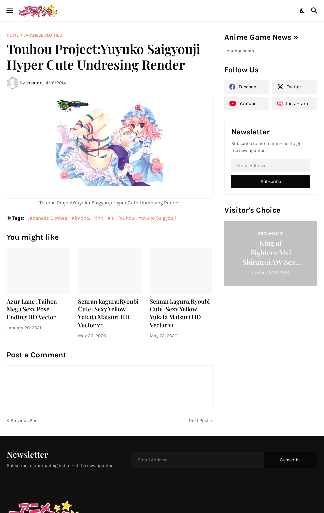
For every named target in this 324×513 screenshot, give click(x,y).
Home (13, 35)
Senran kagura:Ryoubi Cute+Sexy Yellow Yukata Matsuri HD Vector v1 (180, 313)
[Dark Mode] (303, 10)
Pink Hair (103, 218)
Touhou (126, 218)
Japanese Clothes (43, 35)
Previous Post (25, 420)
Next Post (199, 420)
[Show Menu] (9, 10)
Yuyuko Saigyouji (157, 218)
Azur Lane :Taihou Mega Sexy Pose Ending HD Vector (32, 309)
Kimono (80, 218)
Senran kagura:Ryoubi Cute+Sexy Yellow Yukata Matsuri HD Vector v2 (108, 313)
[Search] (315, 10)
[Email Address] (271, 165)
